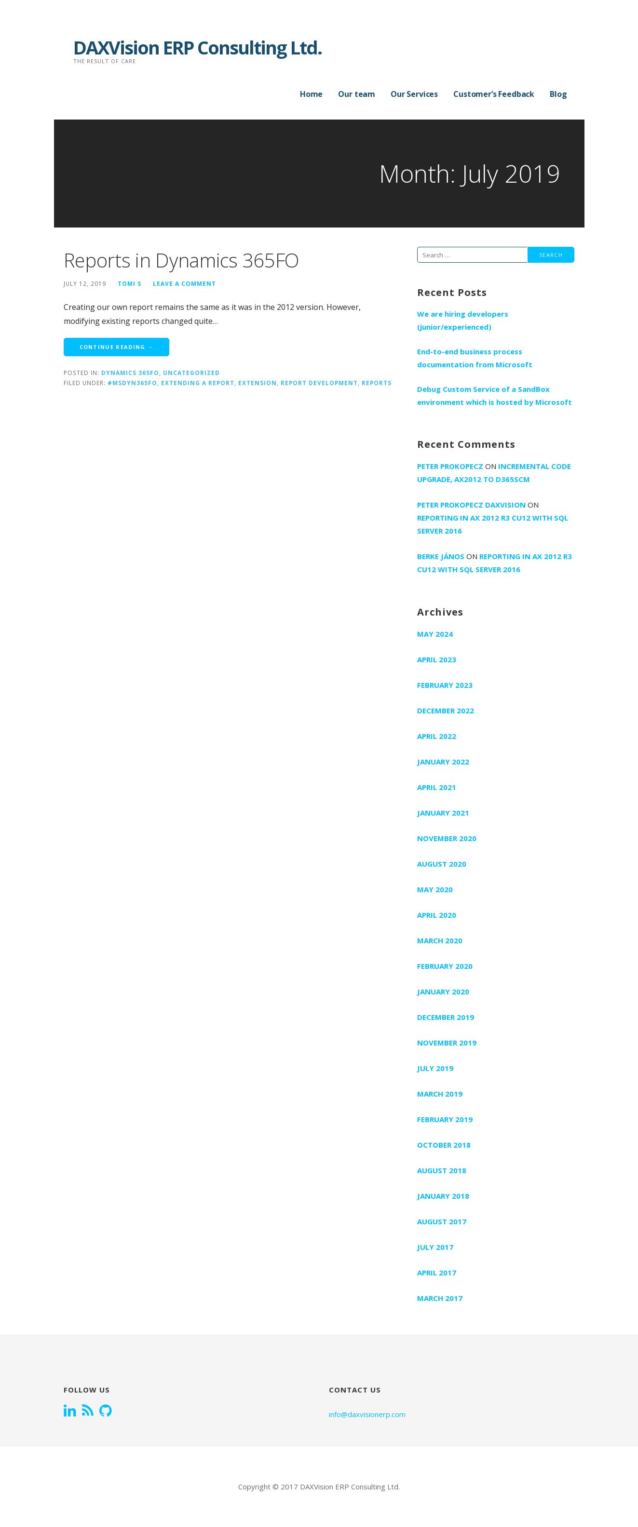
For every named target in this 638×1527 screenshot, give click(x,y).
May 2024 (435, 634)
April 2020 (436, 915)
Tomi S (129, 283)
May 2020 (435, 889)
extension (257, 383)
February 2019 (445, 1119)
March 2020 (439, 940)
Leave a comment (184, 283)
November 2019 (446, 1042)
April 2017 (436, 1272)
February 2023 (445, 685)
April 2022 (436, 736)
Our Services (414, 94)
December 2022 (445, 710)
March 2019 (439, 1093)
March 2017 (439, 1298)
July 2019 (435, 1068)
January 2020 (443, 991)
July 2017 (435, 1247)
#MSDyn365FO (132, 383)
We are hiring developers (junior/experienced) (462, 320)
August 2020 (441, 864)
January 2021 (443, 812)
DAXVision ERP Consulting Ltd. (197, 47)
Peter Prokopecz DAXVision (471, 504)
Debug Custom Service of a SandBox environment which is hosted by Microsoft (494, 395)
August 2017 (441, 1221)
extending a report (197, 383)
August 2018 (441, 1170)
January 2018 (443, 1196)
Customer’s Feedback (493, 94)
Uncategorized (191, 372)
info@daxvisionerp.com (367, 1414)
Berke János (440, 556)
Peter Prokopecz (450, 466)
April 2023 (436, 659)
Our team (356, 94)
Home (311, 94)
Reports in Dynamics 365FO (182, 260)
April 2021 (436, 787)
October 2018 (444, 1145)
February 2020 (445, 966)
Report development (319, 383)
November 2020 (446, 838)
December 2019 (445, 1017)
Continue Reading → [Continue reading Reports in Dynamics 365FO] (117, 346)
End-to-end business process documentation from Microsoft (474, 358)
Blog (558, 94)
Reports (377, 383)
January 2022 (443, 761)
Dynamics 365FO (130, 372)
